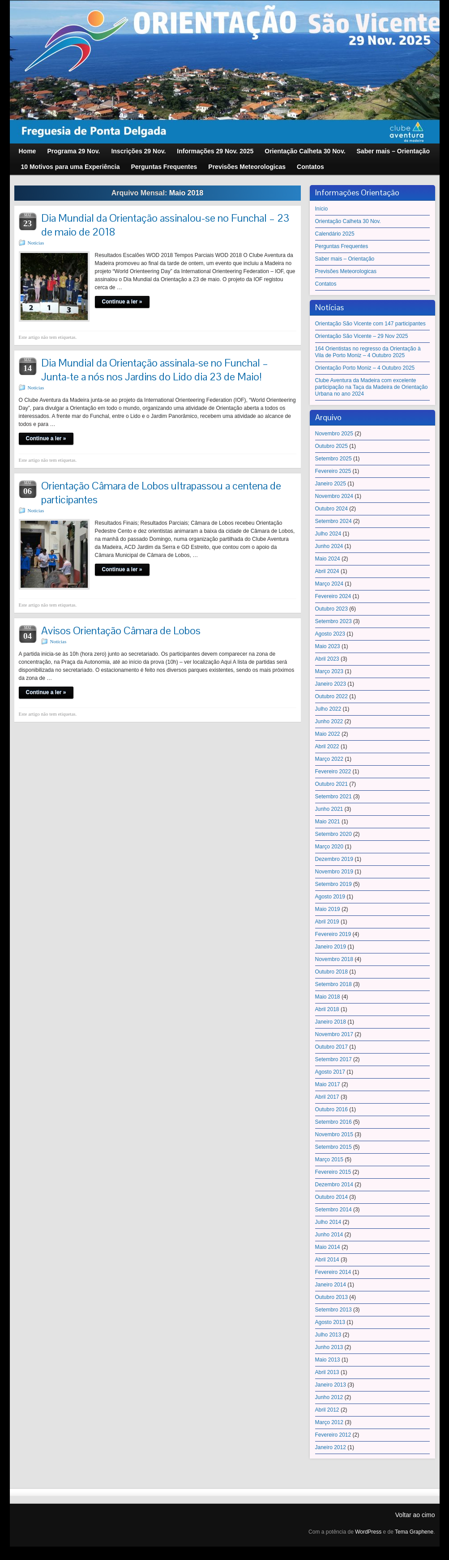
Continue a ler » (122, 302)
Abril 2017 (327, 1097)
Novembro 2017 (334, 1034)
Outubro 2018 (331, 972)
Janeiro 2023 (330, 684)
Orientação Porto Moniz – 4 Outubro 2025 (365, 368)
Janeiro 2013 (330, 1385)
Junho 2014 (329, 1234)
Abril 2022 (327, 746)
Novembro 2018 (334, 959)
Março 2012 (329, 1422)
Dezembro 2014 (334, 1184)
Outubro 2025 (331, 446)
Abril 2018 (327, 1009)
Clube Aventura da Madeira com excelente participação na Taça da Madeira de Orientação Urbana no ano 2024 (371, 387)
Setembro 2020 (333, 834)
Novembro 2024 (334, 496)
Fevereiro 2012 (333, 1435)
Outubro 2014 (331, 1197)
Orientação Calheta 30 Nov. (348, 221)
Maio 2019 (327, 909)
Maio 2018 (327, 997)
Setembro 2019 (333, 884)
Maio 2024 (327, 559)
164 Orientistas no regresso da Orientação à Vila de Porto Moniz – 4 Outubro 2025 (368, 352)
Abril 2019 (327, 922)
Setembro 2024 (333, 521)
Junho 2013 (329, 1347)
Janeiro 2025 (330, 484)
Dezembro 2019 (334, 859)
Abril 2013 (327, 1372)
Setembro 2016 (333, 1122)
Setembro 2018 (333, 984)
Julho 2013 (328, 1335)
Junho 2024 (329, 546)
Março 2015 (329, 1159)
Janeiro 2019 (330, 947)
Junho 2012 (329, 1397)
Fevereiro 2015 (333, 1172)
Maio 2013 (327, 1360)
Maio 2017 (327, 1084)
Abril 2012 (327, 1410)
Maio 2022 (327, 734)
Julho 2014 (328, 1222)
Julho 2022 (328, 709)
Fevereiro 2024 (333, 596)
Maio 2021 (327, 821)
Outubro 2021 (331, 784)
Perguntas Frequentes (341, 246)
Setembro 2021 (333, 796)
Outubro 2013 (331, 1297)
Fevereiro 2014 (333, 1272)
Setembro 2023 (333, 621)
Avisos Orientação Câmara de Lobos (121, 630)
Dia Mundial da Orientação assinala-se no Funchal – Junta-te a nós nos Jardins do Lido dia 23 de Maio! (154, 370)
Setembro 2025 (333, 458)
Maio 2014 (327, 1247)
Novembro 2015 (334, 1134)
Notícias (36, 242)
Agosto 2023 (330, 634)
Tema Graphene (414, 1532)
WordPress (368, 1532)
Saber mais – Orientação (345, 259)
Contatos (326, 284)
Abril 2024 (327, 571)
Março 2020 (329, 846)
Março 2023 (329, 671)
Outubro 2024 (331, 509)
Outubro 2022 (331, 696)
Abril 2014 (327, 1259)
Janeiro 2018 (330, 1022)
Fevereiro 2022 (333, 771)
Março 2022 (329, 759)
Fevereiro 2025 (333, 471)
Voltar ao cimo (415, 1514)
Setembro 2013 (333, 1310)
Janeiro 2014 (330, 1285)
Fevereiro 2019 (333, 934)
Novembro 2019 (334, 872)
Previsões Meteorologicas (345, 271)
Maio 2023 (327, 646)
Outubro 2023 (331, 609)
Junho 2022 (329, 721)
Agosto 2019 (330, 897)
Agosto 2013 (330, 1322)
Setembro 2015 (333, 1147)
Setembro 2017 (333, 1059)
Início (321, 209)
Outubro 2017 (331, 1047)
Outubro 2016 (331, 1109)
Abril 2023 (327, 659)
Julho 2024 (328, 534)
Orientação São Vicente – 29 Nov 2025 (361, 336)
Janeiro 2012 (330, 1447)
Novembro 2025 (334, 433)
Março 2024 (329, 584)
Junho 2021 (329, 809)
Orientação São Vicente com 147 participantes (370, 323)
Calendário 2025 (335, 234)
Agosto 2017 (330, 1072)
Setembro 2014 (333, 1209)
